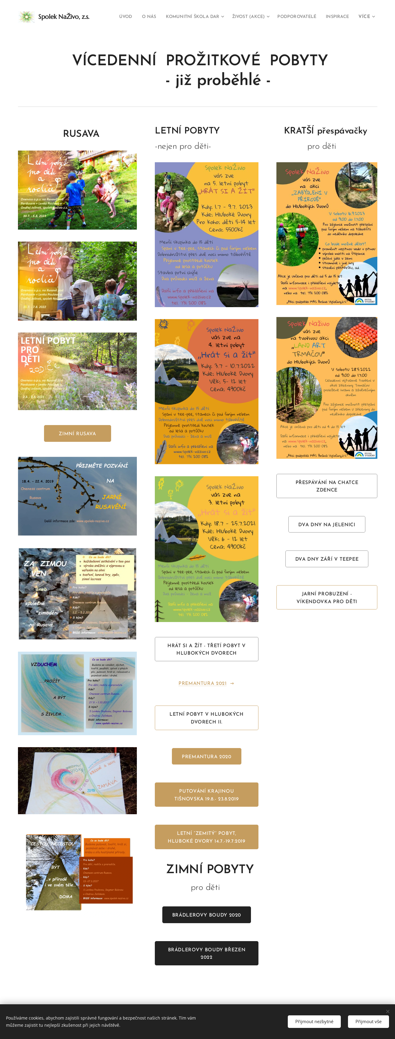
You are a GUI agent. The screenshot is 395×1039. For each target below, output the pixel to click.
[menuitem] (142, 17)
